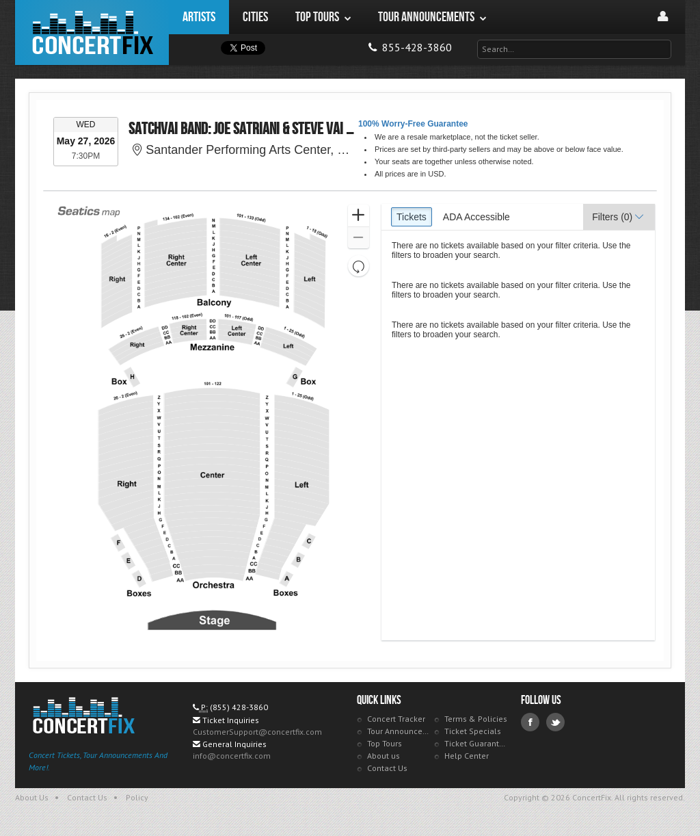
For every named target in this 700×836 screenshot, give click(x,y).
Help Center (466, 755)
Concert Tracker (396, 719)
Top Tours (384, 743)
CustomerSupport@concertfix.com (257, 732)
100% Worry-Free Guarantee (413, 124)
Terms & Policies (475, 719)
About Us (32, 797)
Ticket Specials (472, 731)
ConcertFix (92, 32)
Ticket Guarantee (476, 743)
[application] (213, 422)
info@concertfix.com (232, 755)
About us (383, 755)
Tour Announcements (399, 731)
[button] (358, 216)
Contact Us (387, 768)
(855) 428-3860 (239, 707)
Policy (137, 797)
